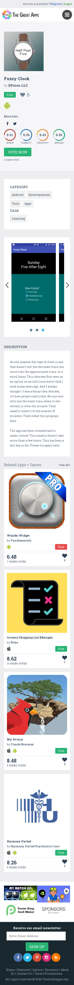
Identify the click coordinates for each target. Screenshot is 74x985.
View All (64, 464)
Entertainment (39, 195)
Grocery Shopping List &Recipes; (30, 637)
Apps (27, 203)
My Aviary (15, 739)
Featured (24, 970)
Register (56, 4)
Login (68, 4)
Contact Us (24, 973)
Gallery (37, 970)
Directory (51, 970)
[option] (33, 283)
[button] (6, 284)
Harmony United (19, 841)
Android (17, 195)
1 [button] (31, 330)
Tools (15, 203)
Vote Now (17, 152)
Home (10, 970)
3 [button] (43, 330)
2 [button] (37, 330)
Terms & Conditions (48, 973)
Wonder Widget (18, 535)
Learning (18, 218)
